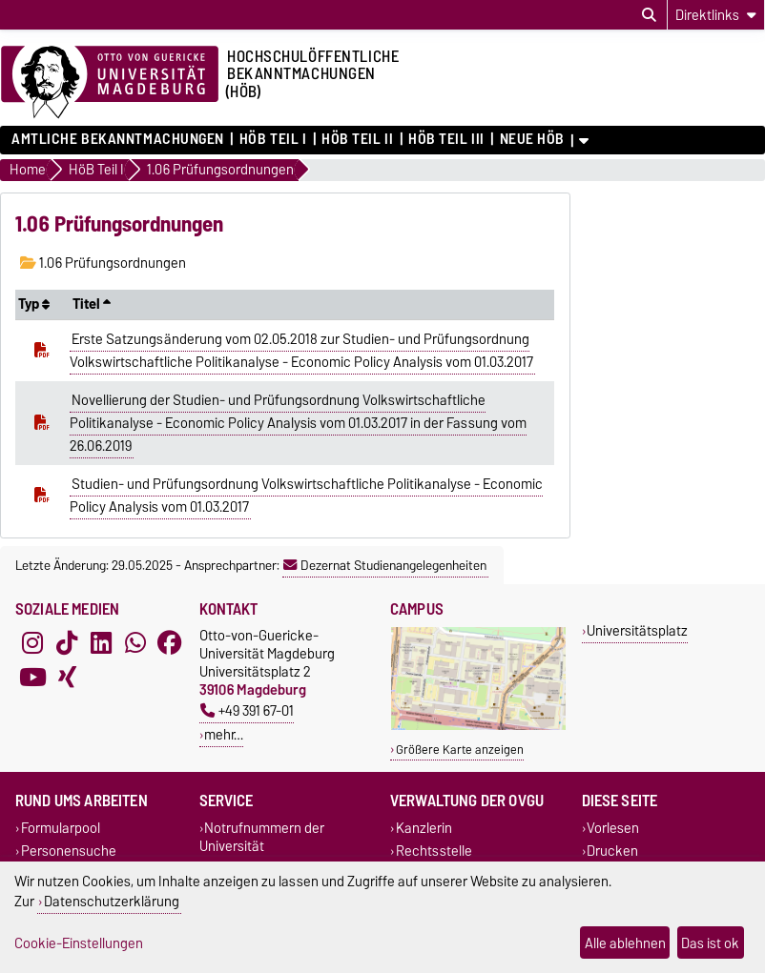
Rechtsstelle (434, 851)
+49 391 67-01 (247, 710)
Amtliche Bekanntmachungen (117, 139)
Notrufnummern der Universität (262, 838)
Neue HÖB (532, 139)
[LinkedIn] (101, 643)
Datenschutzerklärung (111, 901)
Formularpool (60, 829)
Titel (91, 304)
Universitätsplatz (637, 630)
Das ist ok (710, 943)
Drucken (612, 851)
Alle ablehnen (625, 943)
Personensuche (68, 851)
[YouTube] (32, 677)
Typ (34, 304)
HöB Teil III (446, 139)
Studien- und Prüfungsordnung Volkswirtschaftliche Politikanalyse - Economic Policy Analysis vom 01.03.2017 (307, 495)
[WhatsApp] (135, 643)
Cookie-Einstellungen (78, 943)
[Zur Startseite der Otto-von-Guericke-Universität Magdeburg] (109, 83)
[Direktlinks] (716, 15)
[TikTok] (67, 643)
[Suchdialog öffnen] (649, 15)
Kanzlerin (424, 829)
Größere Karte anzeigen (460, 750)
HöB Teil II (357, 139)
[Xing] (67, 677)
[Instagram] (32, 643)
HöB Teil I (273, 139)
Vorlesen (613, 829)
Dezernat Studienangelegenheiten (384, 565)
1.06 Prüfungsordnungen (103, 263)
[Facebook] (170, 643)
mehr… (223, 734)
